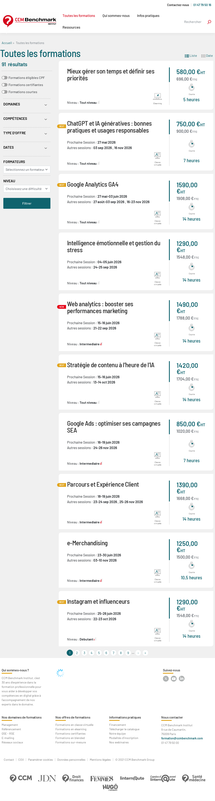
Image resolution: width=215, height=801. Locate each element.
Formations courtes (23, 92)
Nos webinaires (119, 742)
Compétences (15, 118)
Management (10, 724)
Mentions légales (100, 759)
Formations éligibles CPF (27, 78)
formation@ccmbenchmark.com (182, 738)
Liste (191, 55)
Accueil (7, 43)
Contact (9, 759)
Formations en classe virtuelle (74, 724)
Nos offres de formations (72, 717)
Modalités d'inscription (123, 738)
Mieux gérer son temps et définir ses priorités (110, 74)
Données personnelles (71, 759)
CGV (21, 759)
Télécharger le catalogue (124, 729)
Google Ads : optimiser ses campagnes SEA (113, 426)
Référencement (11, 729)
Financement (117, 724)
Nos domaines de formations (22, 717)
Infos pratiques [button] (148, 15)
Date (207, 55)
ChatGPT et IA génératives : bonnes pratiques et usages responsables (109, 126)
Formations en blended (70, 738)
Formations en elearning (70, 729)
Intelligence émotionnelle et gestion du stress (113, 246)
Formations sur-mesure (70, 742)
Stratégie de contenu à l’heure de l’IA (111, 364)
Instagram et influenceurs (98, 601)
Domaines (11, 104)
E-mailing (8, 738)
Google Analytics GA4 (92, 184)
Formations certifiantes (26, 85)
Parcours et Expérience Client (103, 484)
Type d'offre (14, 133)
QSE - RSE (8, 733)
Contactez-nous (178, 4)
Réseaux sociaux (12, 742)
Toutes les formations (78, 15)
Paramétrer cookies (40, 759)
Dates (8, 147)
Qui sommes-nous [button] (116, 15)
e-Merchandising (87, 543)
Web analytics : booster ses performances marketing (100, 307)
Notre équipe (117, 733)
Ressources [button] (71, 27)
